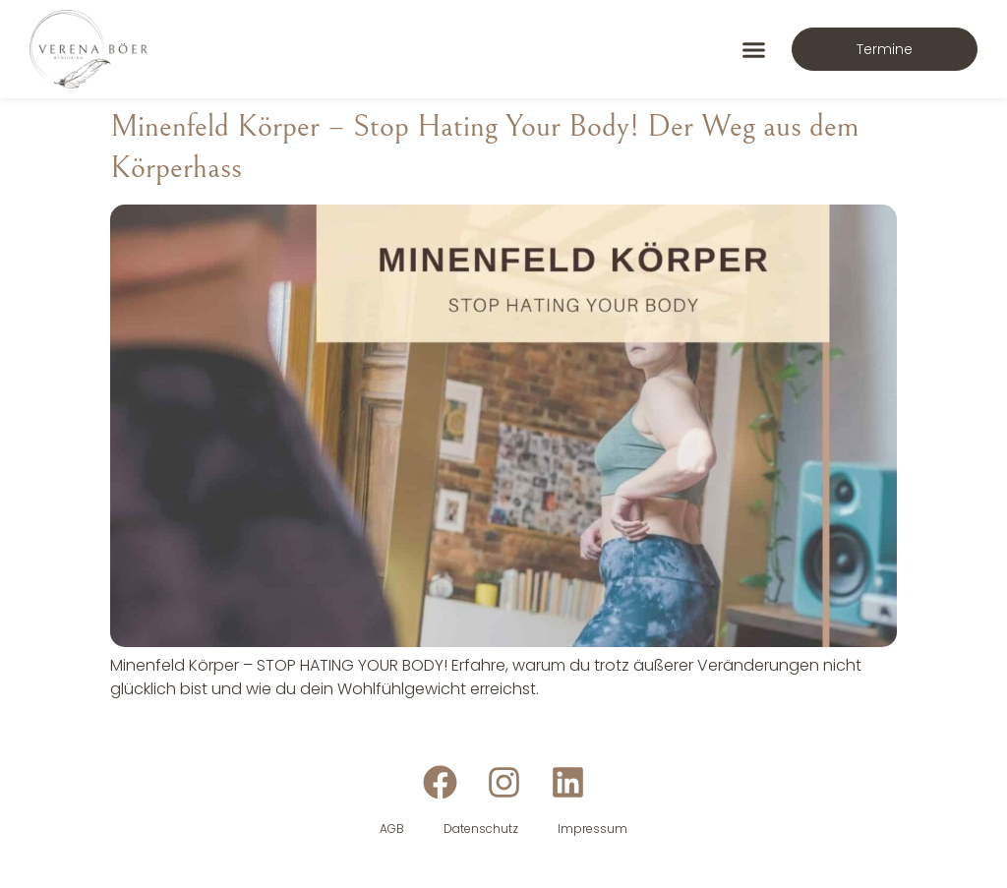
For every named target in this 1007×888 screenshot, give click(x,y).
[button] (754, 49)
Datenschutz (481, 828)
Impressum (592, 828)
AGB (392, 828)
